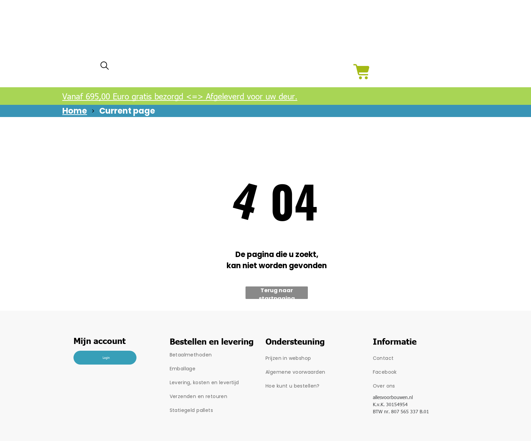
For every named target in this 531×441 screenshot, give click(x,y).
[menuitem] (218, 355)
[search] (104, 67)
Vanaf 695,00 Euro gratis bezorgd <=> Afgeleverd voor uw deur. (179, 96)
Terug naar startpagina (277, 292)
